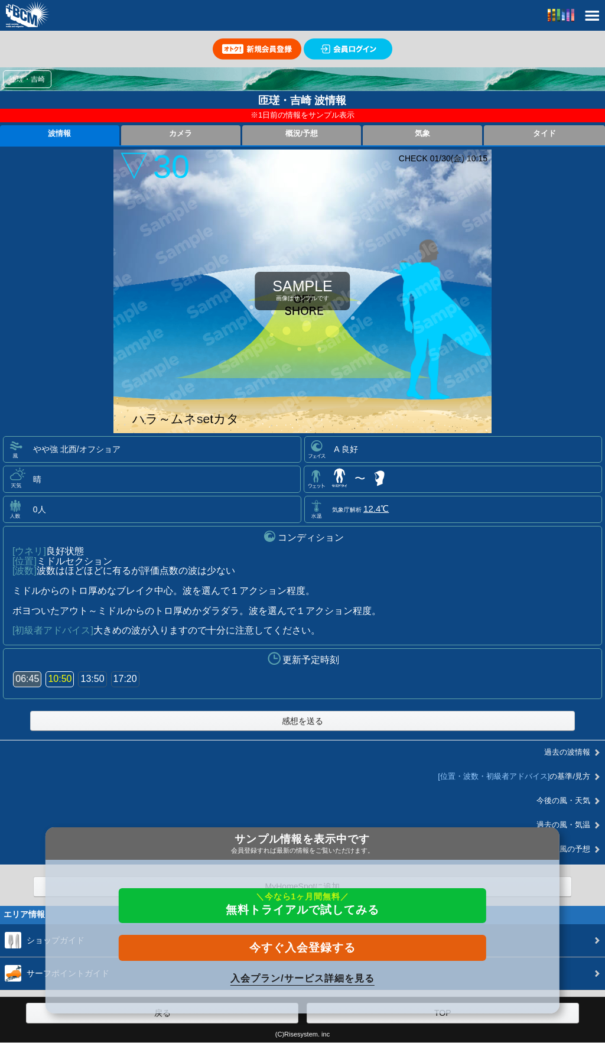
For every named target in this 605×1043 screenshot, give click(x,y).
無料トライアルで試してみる (302, 904)
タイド (544, 133)
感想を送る (302, 721)
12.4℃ (376, 508)
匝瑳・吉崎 (27, 79)
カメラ (180, 133)
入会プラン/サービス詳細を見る (302, 978)
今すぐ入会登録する (302, 947)
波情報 (59, 133)
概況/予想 (301, 133)
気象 (422, 133)
